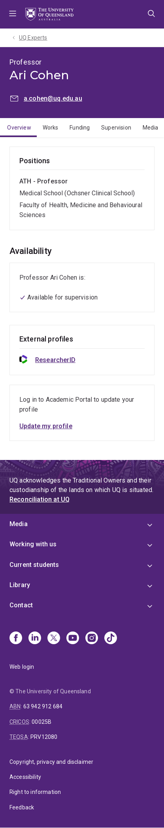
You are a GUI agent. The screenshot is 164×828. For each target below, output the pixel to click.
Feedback (21, 807)
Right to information (35, 792)
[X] (53, 638)
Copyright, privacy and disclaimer (51, 762)
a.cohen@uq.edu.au (53, 98)
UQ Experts (33, 37)
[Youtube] (72, 638)
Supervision (116, 127)
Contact (21, 605)
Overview (19, 127)
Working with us (33, 544)
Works (50, 127)
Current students (34, 565)
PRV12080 (43, 737)
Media (18, 524)
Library (19, 585)
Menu (12, 14)
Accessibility (25, 777)
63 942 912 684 (42, 706)
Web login (21, 667)
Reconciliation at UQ (39, 499)
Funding (80, 127)
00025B (41, 722)
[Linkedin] (34, 638)
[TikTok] (110, 638)
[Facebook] (15, 638)
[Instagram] (91, 638)
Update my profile (45, 426)
